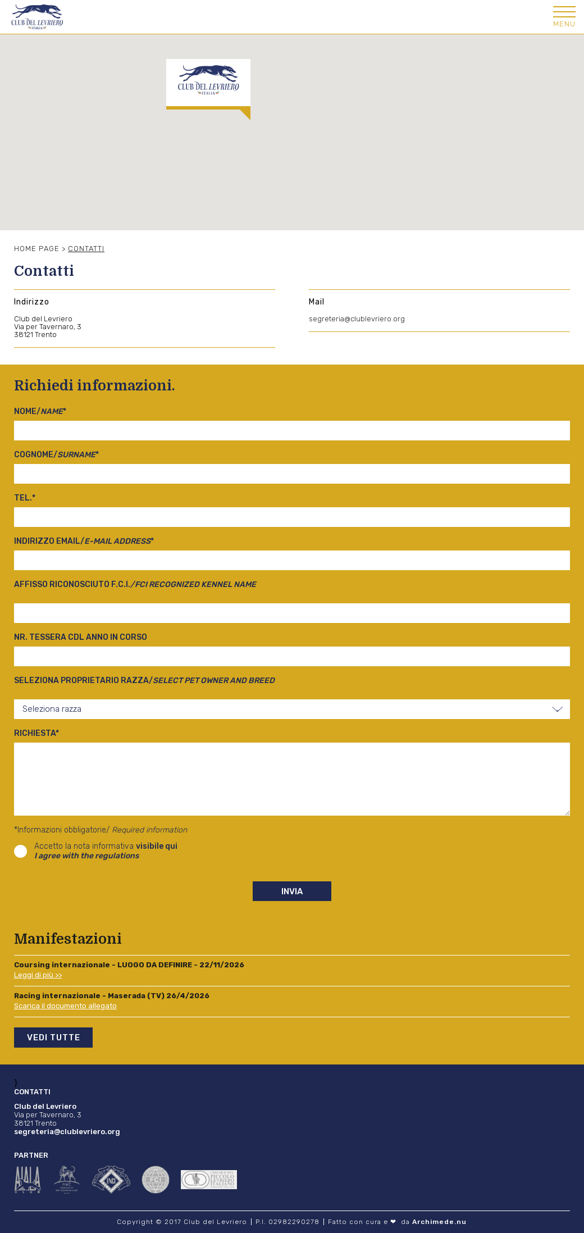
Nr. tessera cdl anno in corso (80, 637)
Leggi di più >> (38, 975)
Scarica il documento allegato (65, 1006)
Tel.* (24, 498)
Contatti (86, 248)
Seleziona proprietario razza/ (144, 680)
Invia (292, 891)
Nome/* (40, 411)
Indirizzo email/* (84, 541)
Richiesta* (36, 733)
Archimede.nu (439, 1222)
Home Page (37, 248)
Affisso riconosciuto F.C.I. (135, 584)
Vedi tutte (53, 1037)
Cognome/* (56, 454)
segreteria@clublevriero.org (357, 319)
